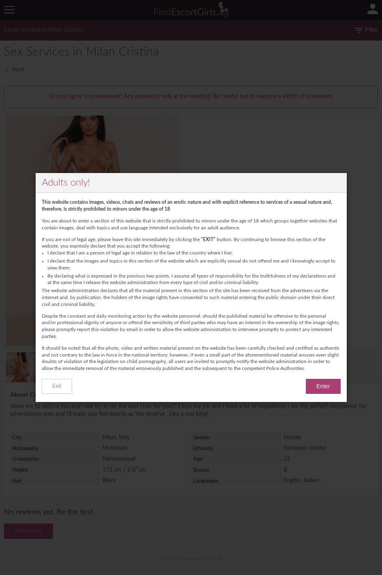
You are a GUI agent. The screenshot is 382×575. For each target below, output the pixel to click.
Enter (323, 386)
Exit (57, 386)
